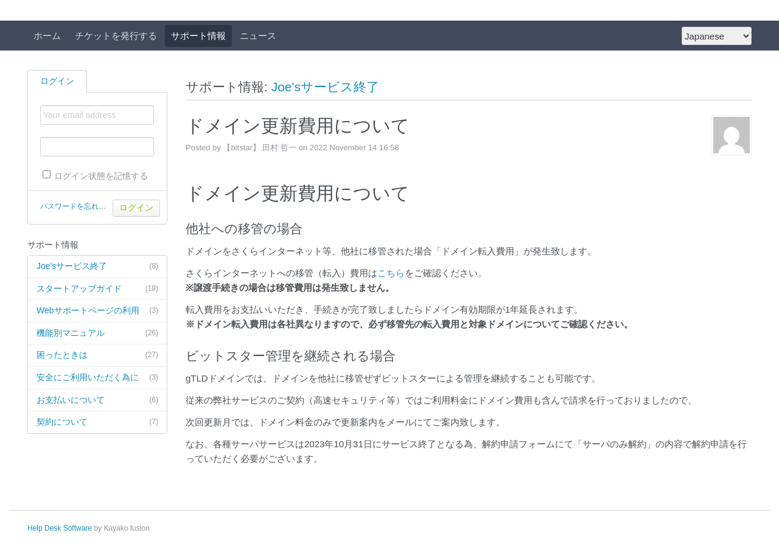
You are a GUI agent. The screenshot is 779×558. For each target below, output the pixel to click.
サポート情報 (198, 35)
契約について (97, 422)
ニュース (258, 35)
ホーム (47, 35)
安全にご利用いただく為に (97, 378)
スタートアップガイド (97, 289)
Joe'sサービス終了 (97, 266)
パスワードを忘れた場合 (80, 206)
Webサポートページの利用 (97, 311)
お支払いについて (97, 400)
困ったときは (97, 355)
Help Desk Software (59, 528)
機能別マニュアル (97, 333)
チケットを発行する (116, 35)
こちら (391, 273)
